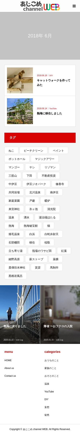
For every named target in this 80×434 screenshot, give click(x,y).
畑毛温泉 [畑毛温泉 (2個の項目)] (14, 234)
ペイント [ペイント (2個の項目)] (58, 150)
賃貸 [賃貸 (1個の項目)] (37, 267)
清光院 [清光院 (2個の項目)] (51, 209)
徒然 (46, 415)
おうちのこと (51, 360)
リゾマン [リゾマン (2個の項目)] (50, 167)
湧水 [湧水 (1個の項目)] (26, 217)
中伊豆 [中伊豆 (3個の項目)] (13, 184)
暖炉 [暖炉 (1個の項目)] (47, 200)
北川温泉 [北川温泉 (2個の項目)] (34, 192)
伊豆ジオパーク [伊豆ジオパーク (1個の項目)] (36, 184)
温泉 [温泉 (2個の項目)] (11, 217)
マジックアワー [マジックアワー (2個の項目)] (44, 159)
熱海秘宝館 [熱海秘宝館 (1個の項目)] (31, 225)
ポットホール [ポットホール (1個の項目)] (17, 159)
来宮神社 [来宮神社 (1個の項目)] (14, 209)
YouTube (49, 391)
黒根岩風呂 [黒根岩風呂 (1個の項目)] (16, 275)
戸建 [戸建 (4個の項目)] (32, 200)
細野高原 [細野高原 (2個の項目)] (14, 259)
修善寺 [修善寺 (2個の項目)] (60, 184)
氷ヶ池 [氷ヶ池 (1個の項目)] (33, 209)
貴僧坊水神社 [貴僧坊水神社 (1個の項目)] (17, 267)
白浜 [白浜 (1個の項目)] (32, 234)
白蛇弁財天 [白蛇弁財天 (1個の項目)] (51, 234)
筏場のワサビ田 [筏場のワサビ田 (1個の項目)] (42, 250)
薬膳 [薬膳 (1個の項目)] (55, 259)
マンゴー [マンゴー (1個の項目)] (14, 167)
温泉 (46, 383)
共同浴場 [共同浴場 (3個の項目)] (14, 192)
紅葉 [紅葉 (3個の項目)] (64, 250)
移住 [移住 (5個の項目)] (32, 242)
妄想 (46, 407)
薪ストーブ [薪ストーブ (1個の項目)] (36, 259)
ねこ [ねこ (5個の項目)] (11, 150)
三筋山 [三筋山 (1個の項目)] (13, 175)
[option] (20, 314)
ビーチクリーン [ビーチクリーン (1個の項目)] (33, 150)
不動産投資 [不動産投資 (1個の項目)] (49, 175)
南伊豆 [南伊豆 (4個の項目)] (54, 192)
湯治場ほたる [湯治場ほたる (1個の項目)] (47, 217)
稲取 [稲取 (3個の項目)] (47, 242)
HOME (8, 360)
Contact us (10, 376)
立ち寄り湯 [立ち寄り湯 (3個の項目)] (16, 250)
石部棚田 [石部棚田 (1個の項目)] (14, 242)
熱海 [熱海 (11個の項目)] (11, 225)
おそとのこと (51, 376)
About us (9, 368)
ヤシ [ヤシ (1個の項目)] (32, 167)
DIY (46, 399)
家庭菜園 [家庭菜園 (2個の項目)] (14, 200)
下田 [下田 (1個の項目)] (29, 175)
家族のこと (50, 368)
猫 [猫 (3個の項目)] (48, 225)
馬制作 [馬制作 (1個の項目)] (54, 267)
